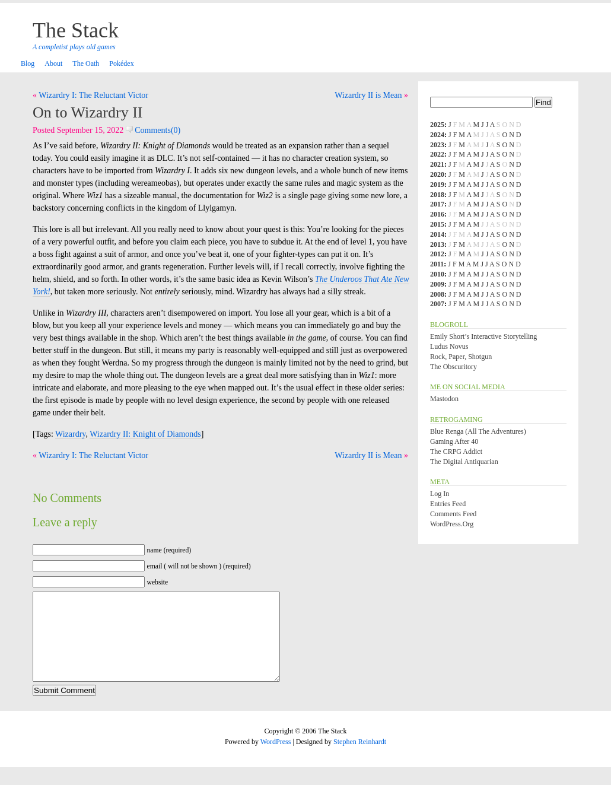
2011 (437, 264)
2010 (437, 274)
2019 (437, 184)
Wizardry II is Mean (368, 95)
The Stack (76, 30)
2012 (437, 254)
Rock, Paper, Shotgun (461, 356)
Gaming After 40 (454, 441)
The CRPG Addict (456, 451)
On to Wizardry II (87, 112)
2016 (437, 214)
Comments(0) (153, 130)
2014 (437, 234)
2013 (437, 244)
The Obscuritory (453, 367)
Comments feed (453, 514)
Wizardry (70, 434)
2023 (437, 145)
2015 (437, 224)
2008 (437, 294)
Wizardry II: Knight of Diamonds (145, 434)
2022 (437, 154)
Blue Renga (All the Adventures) (478, 431)
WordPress (275, 759)
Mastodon (444, 399)
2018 (437, 194)
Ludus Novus (449, 346)
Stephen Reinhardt (359, 759)
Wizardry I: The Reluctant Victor (93, 95)
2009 (437, 284)
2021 (437, 164)
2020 (437, 174)
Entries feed (448, 504)
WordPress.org (451, 524)
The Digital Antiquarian (464, 461)
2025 (437, 124)
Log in (439, 494)
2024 (437, 135)
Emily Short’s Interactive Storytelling (483, 336)
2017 (437, 204)
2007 (437, 304)
